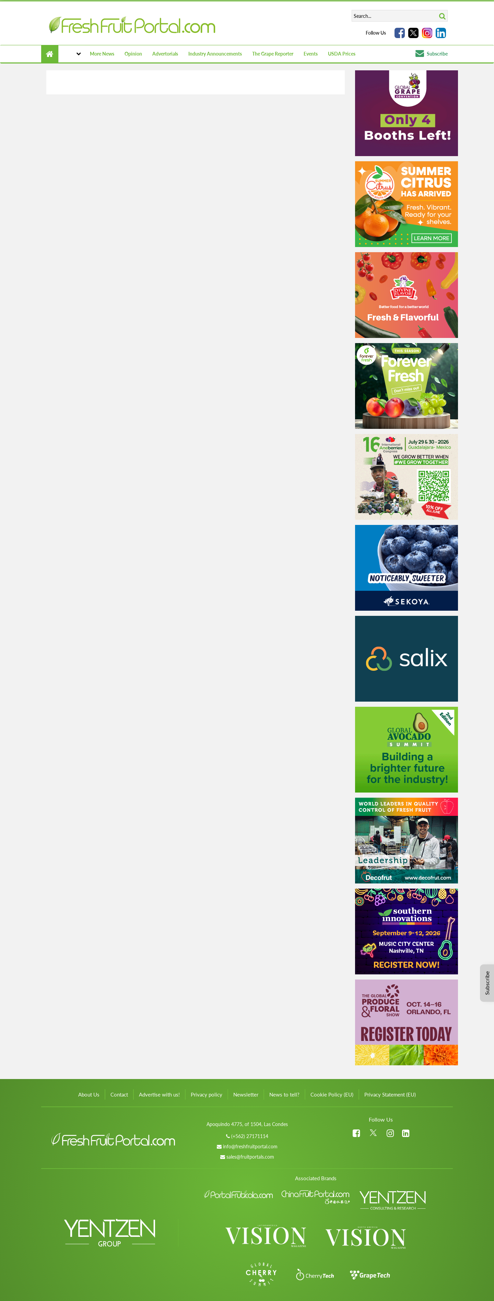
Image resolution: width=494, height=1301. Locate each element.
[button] (71, 53)
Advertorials (165, 54)
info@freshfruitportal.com (250, 1146)
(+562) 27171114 (249, 1136)
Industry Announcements (215, 54)
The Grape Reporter (272, 54)
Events (311, 54)
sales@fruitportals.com (250, 1157)
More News (102, 54)
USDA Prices (341, 54)
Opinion (133, 54)
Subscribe (431, 54)
